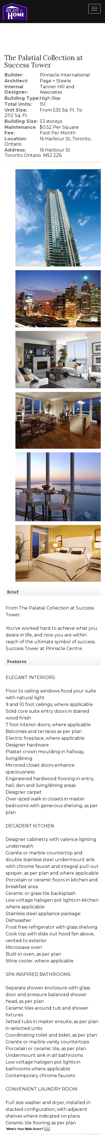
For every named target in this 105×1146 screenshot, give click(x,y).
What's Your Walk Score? (28, 1129)
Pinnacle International (65, 75)
